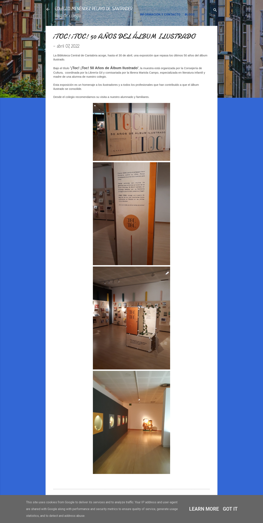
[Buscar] (215, 10)
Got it (230, 509)
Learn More (204, 509)
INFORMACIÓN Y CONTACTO (160, 14)
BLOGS (190, 14)
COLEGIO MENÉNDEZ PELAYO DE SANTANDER (94, 9)
